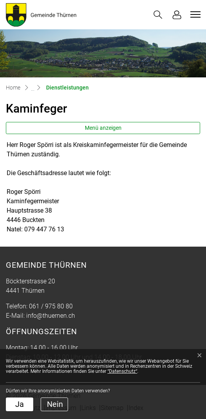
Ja (19, 404)
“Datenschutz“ (122, 371)
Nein (55, 404)
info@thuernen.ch (50, 315)
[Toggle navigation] (194, 14)
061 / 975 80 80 (51, 306)
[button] (158, 14)
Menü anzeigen (103, 128)
